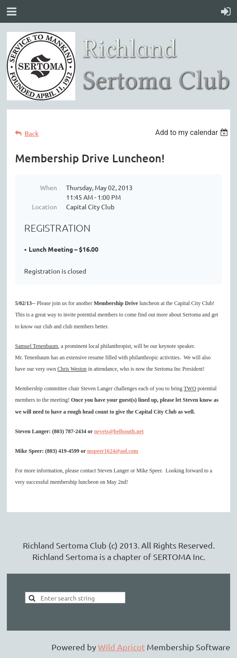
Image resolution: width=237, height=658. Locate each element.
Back (32, 133)
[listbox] (192, 132)
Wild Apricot (121, 647)
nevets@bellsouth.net (119, 431)
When (48, 187)
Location (44, 206)
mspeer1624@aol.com (112, 451)
